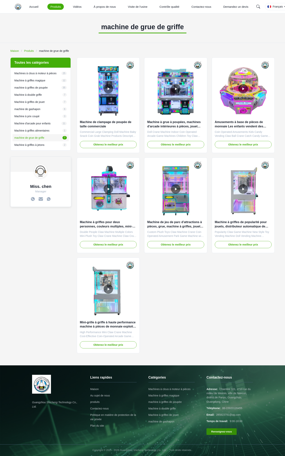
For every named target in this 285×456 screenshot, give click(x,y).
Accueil (33, 6)
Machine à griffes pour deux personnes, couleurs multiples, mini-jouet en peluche (106, 226)
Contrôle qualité (169, 6)
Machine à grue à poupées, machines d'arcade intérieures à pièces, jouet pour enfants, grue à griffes (174, 126)
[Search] (258, 6)
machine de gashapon (161, 421)
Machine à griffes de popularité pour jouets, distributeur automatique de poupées (241, 226)
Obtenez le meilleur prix (108, 144)
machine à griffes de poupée (165, 401)
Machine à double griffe (162, 408)
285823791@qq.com (228, 414)
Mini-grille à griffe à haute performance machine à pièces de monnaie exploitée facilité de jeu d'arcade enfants (108, 326)
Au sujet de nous (100, 395)
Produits (55, 6)
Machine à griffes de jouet (163, 414)
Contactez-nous (201, 6)
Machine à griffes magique (163, 395)
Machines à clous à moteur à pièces (169, 389)
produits (95, 401)
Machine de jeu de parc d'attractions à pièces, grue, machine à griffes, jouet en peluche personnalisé (174, 226)
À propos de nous (105, 6)
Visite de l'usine (137, 6)
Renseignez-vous (221, 431)
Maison (14, 50)
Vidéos (77, 6)
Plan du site (97, 425)
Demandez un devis (235, 6)
